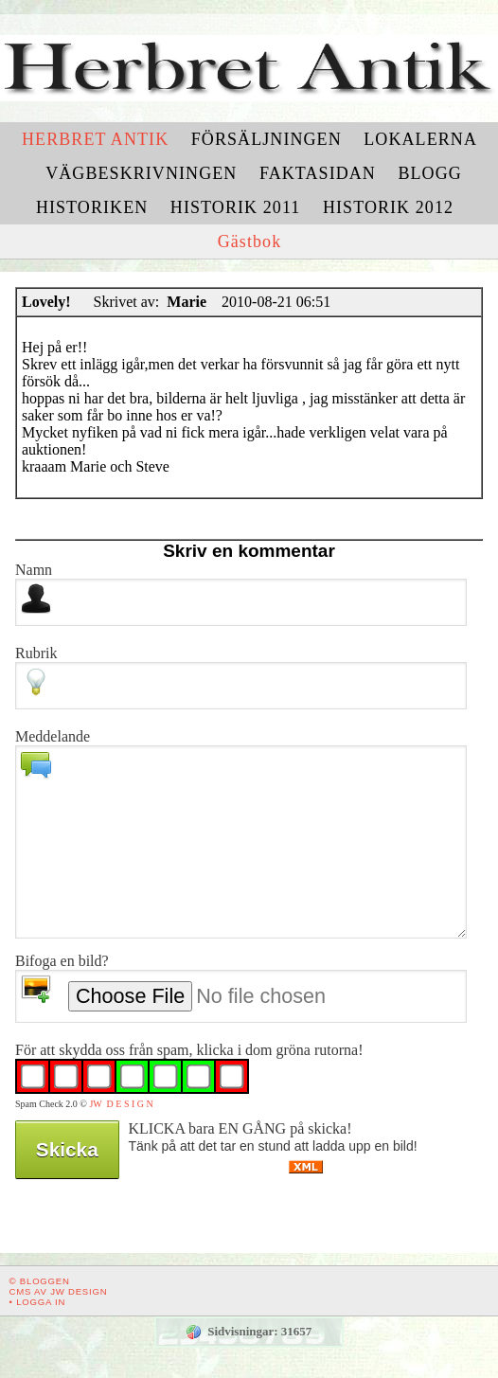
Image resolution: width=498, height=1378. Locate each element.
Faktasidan (317, 173)
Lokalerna (420, 139)
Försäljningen (266, 139)
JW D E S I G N (120, 1104)
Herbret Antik (95, 139)
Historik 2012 (388, 207)
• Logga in (37, 1302)
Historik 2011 (235, 207)
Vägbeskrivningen (141, 173)
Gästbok (250, 241)
